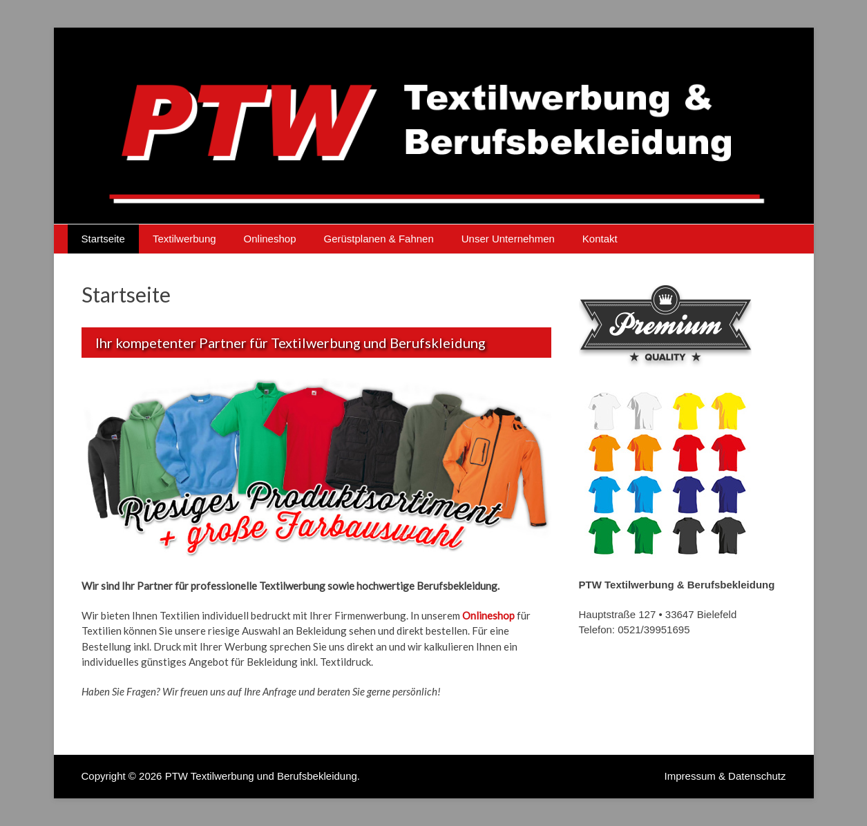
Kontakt (600, 238)
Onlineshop (270, 238)
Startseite (103, 238)
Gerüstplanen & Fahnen (378, 238)
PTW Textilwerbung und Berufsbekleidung (261, 776)
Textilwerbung (184, 238)
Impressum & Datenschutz (725, 776)
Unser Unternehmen (508, 238)
